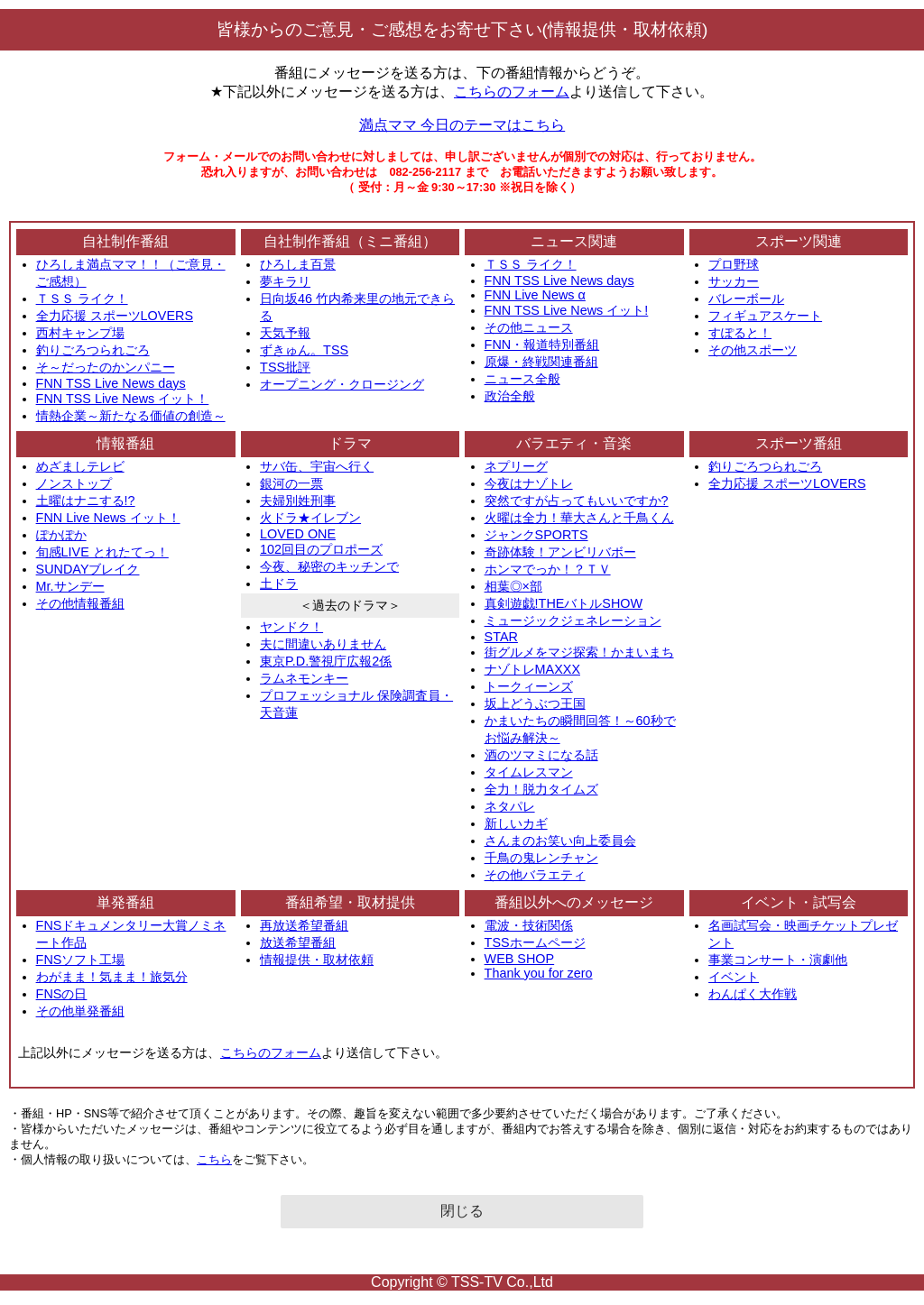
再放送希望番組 (304, 925)
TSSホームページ (535, 942)
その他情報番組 (80, 603)
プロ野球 (733, 264)
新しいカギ (516, 823)
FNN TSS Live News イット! (567, 310)
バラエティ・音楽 (574, 443)
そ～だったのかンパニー (105, 367)
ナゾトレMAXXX (532, 669)
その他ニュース (529, 327)
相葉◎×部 (513, 586)
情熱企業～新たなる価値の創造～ (131, 416)
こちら (214, 1159)
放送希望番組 (298, 942)
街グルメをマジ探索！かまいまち (579, 652)
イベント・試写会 (798, 902)
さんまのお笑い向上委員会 (560, 840)
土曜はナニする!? (85, 500)
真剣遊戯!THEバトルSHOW (564, 603)
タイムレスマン (529, 772)
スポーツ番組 (798, 443)
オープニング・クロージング (342, 384)
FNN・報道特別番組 (542, 344)
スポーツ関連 (798, 241)
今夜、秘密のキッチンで (329, 566)
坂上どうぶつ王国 (535, 703)
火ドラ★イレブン (310, 517)
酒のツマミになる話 (541, 755)
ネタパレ (510, 806)
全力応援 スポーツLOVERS (114, 315)
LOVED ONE (298, 534)
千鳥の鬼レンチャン (541, 857)
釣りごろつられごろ (93, 350)
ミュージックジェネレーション (573, 620)
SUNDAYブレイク (88, 569)
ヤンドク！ (291, 627)
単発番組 (125, 902)
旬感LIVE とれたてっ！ (102, 552)
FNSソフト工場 (80, 959)
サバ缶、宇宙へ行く (317, 466)
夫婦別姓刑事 (298, 500)
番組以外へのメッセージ (573, 902)
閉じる (462, 1210)
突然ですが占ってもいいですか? (577, 500)
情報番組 (125, 443)
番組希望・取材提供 (350, 902)
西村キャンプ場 (80, 333)
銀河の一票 (291, 483)
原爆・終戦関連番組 (541, 361)
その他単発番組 (80, 1011)
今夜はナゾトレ (529, 483)
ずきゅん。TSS (304, 350)
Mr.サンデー (70, 586)
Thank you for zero (539, 973)
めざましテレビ (80, 466)
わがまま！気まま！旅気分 (112, 977)
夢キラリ (285, 281)
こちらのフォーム (511, 91)
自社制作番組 (125, 241)
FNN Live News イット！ (108, 517)
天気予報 (285, 333)
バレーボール (746, 298)
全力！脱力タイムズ (541, 789)
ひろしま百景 (298, 264)
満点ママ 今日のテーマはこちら (462, 125)
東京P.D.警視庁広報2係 (326, 661)
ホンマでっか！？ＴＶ (548, 569)
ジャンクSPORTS (536, 535)
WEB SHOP (520, 958)
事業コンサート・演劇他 (777, 959)
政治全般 (510, 396)
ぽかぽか (61, 535)
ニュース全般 (522, 379)
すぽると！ (740, 333)
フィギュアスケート (765, 315)
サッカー (733, 281)
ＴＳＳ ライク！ (82, 298)
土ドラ (279, 583)
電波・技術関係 (529, 925)
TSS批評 (285, 367)
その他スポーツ (752, 350)
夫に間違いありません (323, 644)
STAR (501, 637)
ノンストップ (74, 483)
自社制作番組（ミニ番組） (350, 241)
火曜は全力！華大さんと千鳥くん (579, 517)
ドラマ (350, 443)
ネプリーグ (516, 466)
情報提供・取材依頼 (317, 959)
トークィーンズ (529, 686)
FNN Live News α (535, 295)
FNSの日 (62, 994)
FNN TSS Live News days (111, 383)
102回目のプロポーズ (321, 549)
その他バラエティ (535, 875)
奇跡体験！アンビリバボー (560, 552)
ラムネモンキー (304, 678)
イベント (733, 977)
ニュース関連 (574, 241)
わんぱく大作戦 (752, 994)
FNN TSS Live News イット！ (122, 398)
